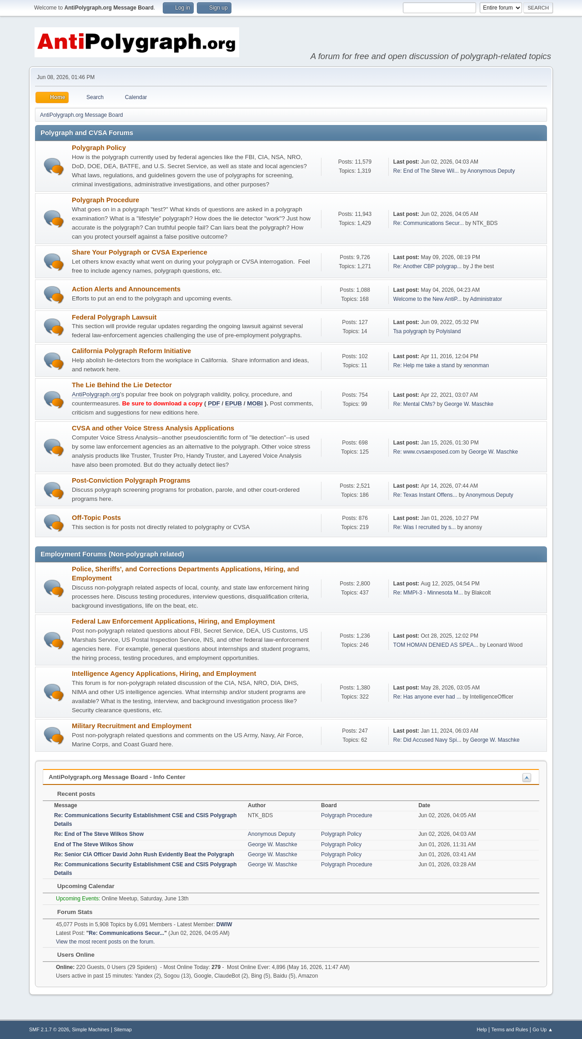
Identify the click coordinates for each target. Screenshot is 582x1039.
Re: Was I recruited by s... (424, 527)
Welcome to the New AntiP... (427, 299)
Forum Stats (70, 912)
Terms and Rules (510, 1029)
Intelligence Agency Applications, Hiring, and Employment (164, 673)
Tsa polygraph (410, 331)
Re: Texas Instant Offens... (425, 495)
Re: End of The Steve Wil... (426, 171)
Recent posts (71, 793)
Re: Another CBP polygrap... (427, 266)
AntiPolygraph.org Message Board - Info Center (117, 777)
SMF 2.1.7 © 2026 (49, 1029)
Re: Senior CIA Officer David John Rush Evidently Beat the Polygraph (144, 854)
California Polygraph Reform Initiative (131, 351)
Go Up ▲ (542, 1029)
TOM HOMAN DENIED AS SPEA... (435, 645)
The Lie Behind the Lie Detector (122, 385)
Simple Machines (90, 1029)
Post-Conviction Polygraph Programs (131, 480)
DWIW (224, 924)
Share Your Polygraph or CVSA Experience (139, 252)
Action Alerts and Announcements (126, 289)
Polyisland (448, 331)
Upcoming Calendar (81, 886)
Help (482, 1029)
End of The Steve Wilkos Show (93, 844)
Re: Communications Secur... (428, 223)
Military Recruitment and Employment (131, 725)
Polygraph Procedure (105, 200)
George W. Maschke (469, 404)
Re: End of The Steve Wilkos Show (99, 834)
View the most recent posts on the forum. (105, 942)
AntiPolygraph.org (96, 394)
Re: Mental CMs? (414, 404)
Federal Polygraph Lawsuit (114, 317)
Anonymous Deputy (491, 171)
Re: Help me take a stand (424, 365)
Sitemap (123, 1029)
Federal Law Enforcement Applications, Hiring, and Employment (173, 621)
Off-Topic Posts (96, 517)
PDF (214, 403)
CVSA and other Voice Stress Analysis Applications (153, 428)
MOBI (255, 403)
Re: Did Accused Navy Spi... (427, 740)
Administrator (486, 299)
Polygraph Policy (99, 147)
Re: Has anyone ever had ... (427, 697)
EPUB (233, 403)
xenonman (476, 365)
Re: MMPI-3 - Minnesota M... (428, 592)
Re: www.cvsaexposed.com (426, 452)
